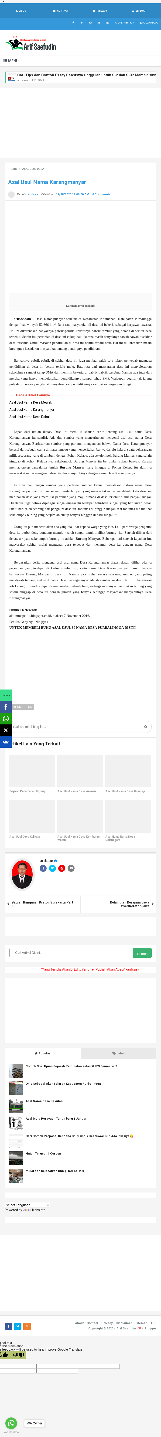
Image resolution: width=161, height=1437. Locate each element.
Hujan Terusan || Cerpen (43, 1154)
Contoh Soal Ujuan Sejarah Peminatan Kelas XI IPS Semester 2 (71, 1066)
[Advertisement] (80, 123)
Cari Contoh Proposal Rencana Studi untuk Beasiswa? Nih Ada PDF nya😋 (79, 1136)
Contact (92, 1323)
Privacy (107, 1323)
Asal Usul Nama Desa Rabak (30, 417)
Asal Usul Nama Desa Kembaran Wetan (78, 839)
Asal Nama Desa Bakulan (44, 1101)
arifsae (46, 861)
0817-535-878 (124, 23)
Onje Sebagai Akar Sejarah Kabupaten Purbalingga (63, 1084)
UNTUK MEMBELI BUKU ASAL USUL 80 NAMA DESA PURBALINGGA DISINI (72, 628)
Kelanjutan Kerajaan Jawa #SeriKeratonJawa (129, 904)
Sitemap (141, 1323)
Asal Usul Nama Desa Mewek (30, 403)
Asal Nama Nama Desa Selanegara (120, 839)
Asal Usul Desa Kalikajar (25, 837)
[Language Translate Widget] (27, 1205)
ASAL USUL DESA (21, 707)
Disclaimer (124, 1323)
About (79, 1323)
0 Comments (101, 195)
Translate (34, 1210)
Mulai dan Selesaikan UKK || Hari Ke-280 (55, 1171)
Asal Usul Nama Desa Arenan (76, 791)
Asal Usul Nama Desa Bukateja (125, 791)
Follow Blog (148, 23)
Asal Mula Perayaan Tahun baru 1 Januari (57, 1119)
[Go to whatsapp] (11, 1423)
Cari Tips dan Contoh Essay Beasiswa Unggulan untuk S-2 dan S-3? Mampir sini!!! (87, 75)
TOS (153, 1323)
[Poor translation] (18, 1356)
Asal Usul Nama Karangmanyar (32, 410)
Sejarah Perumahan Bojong (27, 791)
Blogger (150, 1329)
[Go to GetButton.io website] (11, 1432)
